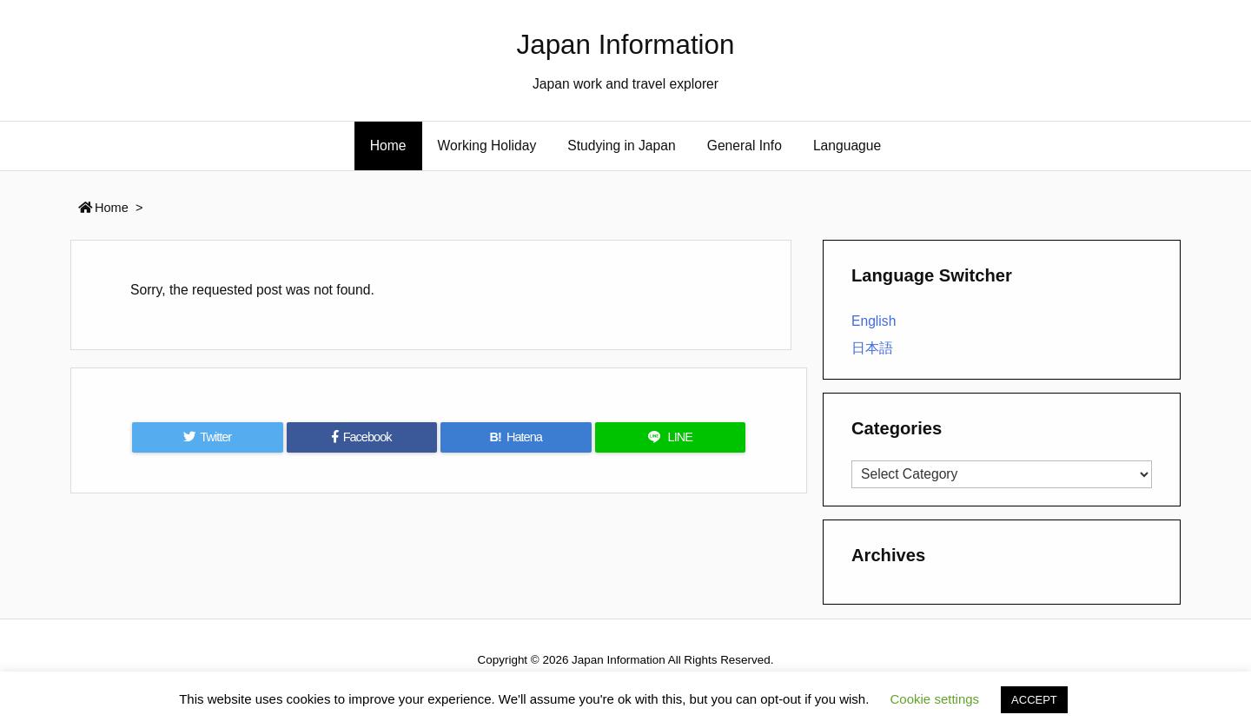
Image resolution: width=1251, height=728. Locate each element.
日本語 (872, 348)
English (873, 321)
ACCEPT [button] (1034, 699)
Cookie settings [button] (935, 699)
